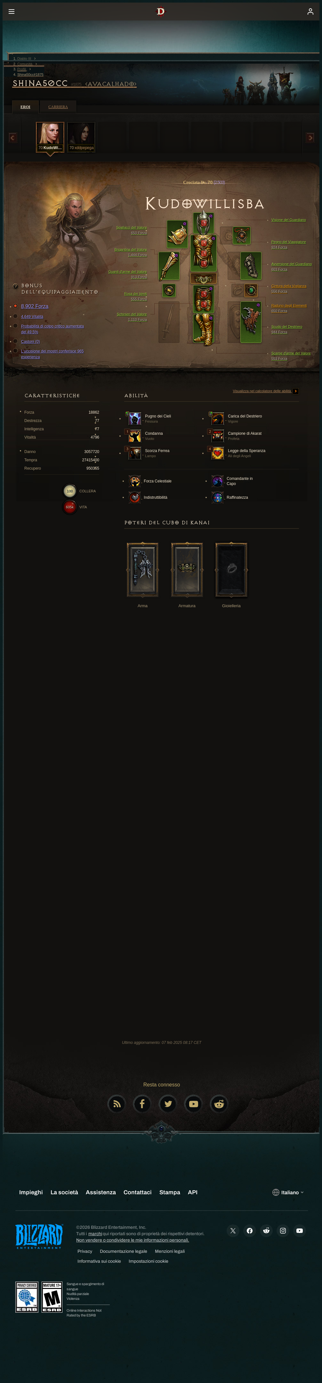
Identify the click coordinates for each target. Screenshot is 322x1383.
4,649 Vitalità (29, 317)
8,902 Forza (31, 306)
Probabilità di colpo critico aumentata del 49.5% (49, 328)
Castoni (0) (27, 342)
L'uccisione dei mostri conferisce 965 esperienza (49, 353)
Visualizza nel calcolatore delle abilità (266, 391)
